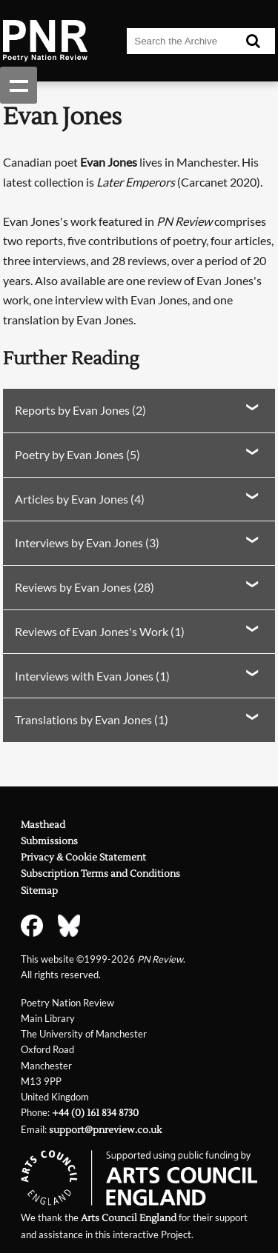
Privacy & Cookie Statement (83, 857)
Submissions (49, 841)
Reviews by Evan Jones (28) (84, 587)
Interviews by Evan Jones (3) (87, 542)
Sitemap (39, 891)
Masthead (43, 825)
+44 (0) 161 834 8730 (95, 1113)
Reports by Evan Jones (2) (80, 410)
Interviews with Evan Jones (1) (92, 676)
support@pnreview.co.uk (105, 1130)
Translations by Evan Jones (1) (91, 719)
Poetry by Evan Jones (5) (77, 454)
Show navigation (18, 85)
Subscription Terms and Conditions (100, 874)
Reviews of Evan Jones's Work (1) (100, 631)
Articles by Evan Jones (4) (80, 499)
